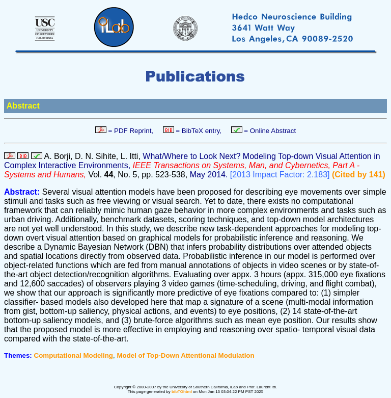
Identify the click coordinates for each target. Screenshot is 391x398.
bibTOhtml (182, 391)
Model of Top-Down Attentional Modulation (185, 355)
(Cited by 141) (358, 174)
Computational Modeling (73, 355)
